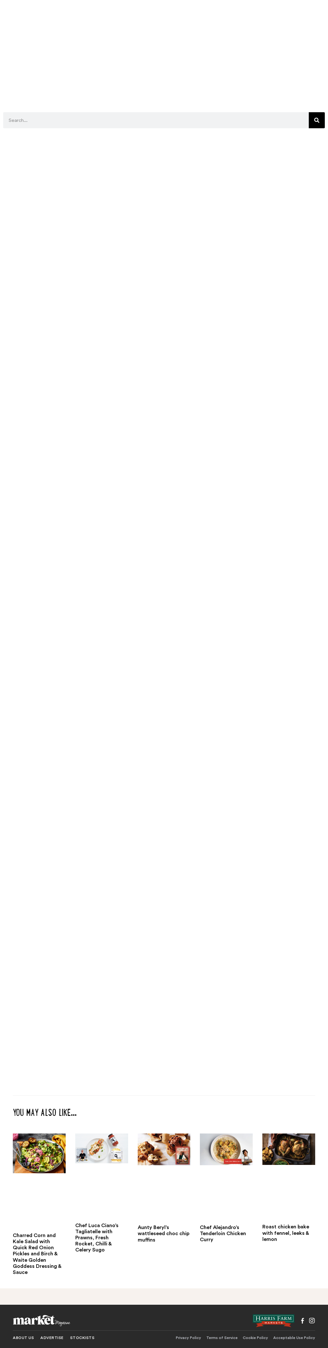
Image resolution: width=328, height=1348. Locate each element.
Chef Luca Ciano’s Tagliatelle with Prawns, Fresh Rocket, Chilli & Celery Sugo (97, 1238)
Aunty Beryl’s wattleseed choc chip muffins (163, 1233)
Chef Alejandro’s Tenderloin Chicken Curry (223, 1233)
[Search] (317, 120)
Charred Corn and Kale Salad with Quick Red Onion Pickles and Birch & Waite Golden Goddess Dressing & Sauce (37, 1254)
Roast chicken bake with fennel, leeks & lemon (285, 1233)
